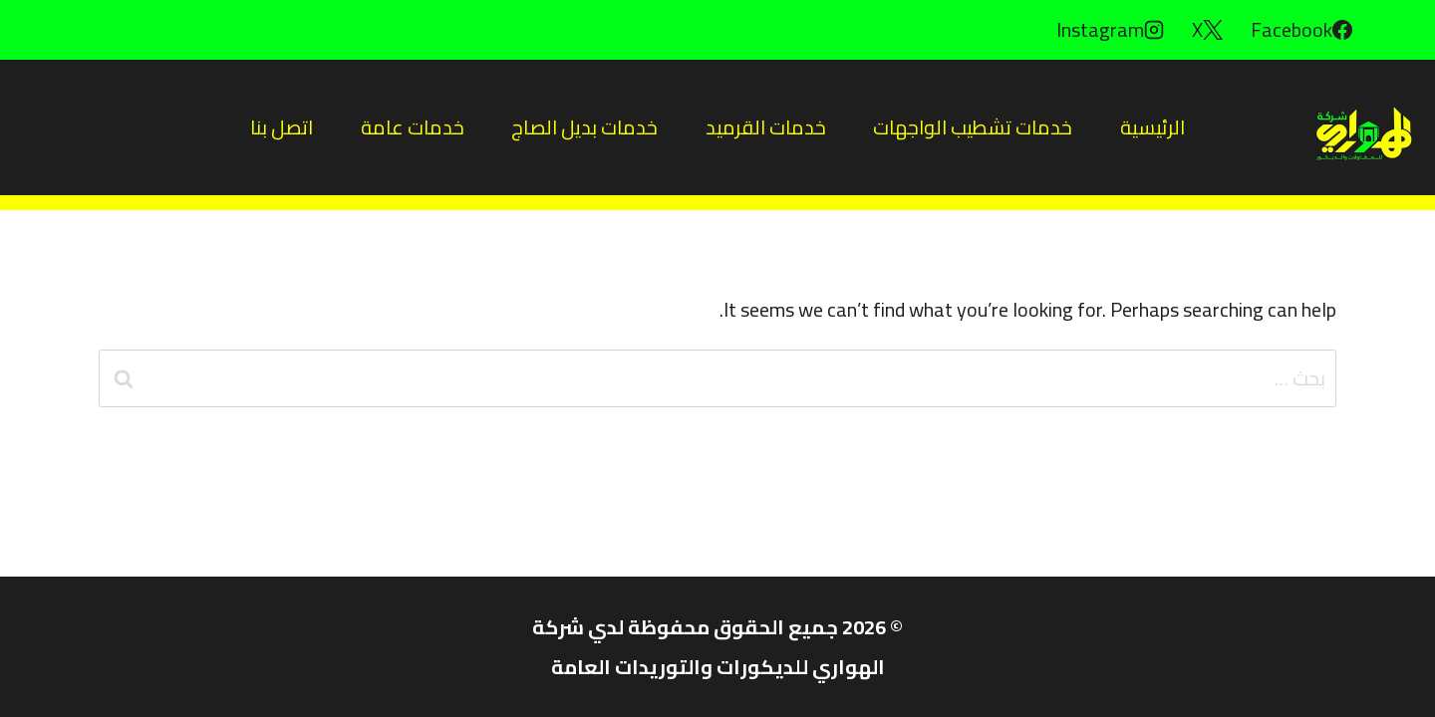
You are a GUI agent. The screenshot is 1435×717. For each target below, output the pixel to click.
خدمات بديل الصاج (584, 127)
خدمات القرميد (766, 127)
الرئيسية (1152, 127)
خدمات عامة (412, 127)
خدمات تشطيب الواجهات (972, 127)
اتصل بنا (281, 127)
